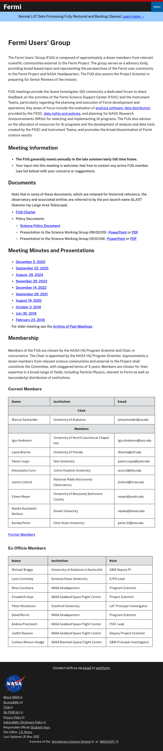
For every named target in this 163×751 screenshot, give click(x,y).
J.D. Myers (25, 732)
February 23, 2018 (30, 320)
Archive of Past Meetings (72, 326)
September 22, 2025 (32, 268)
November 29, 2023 (31, 281)
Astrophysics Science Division (71, 742)
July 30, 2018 (26, 314)
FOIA (6, 707)
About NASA (11, 697)
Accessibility (11, 702)
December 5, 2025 (30, 262)
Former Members (21, 535)
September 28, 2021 (32, 294)
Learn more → (133, 16)
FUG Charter (26, 212)
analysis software (109, 108)
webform (103, 668)
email (87, 668)
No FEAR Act (11, 712)
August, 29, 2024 (29, 275)
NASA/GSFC (107, 742)
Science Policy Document (40, 226)
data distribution (137, 108)
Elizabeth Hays (40, 727)
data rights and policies (62, 114)
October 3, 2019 (28, 307)
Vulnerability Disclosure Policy (23, 722)
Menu (157, 7)
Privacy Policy (12, 717)
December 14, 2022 (31, 288)
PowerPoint (118, 232)
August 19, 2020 (29, 301)
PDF (135, 232)
